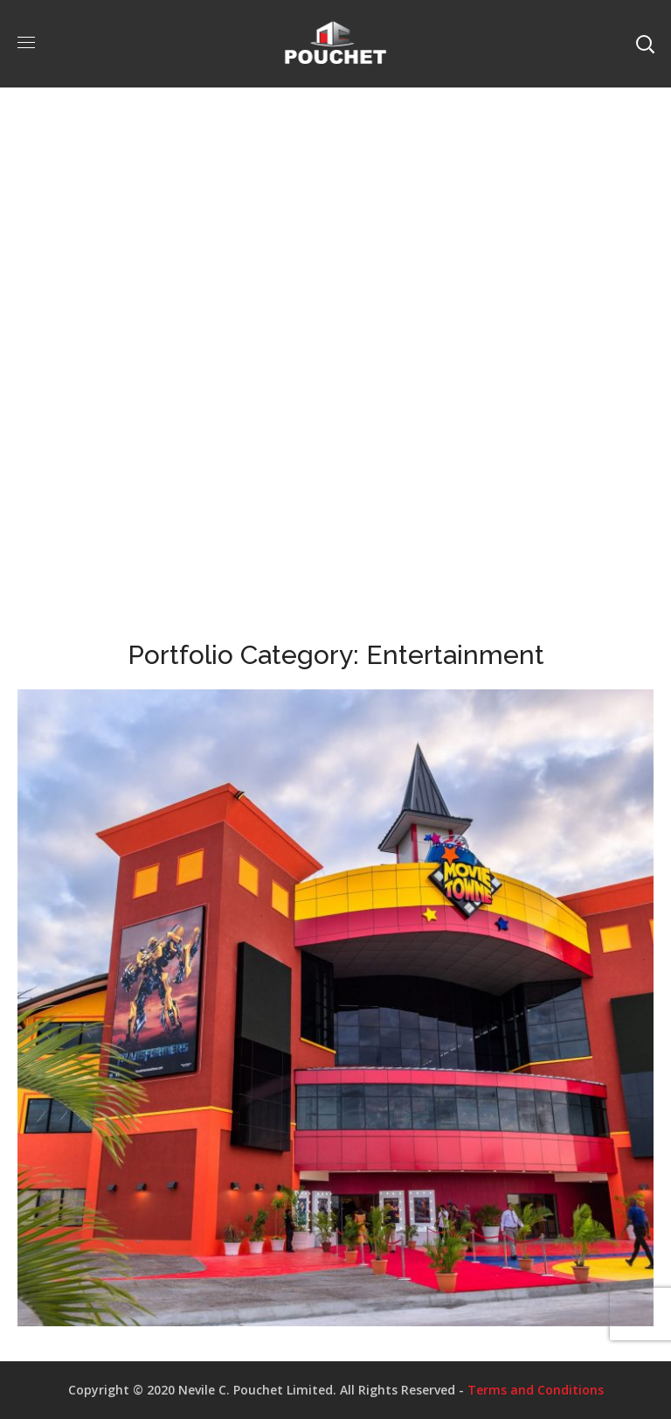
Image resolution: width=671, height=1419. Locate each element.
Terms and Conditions (535, 1389)
